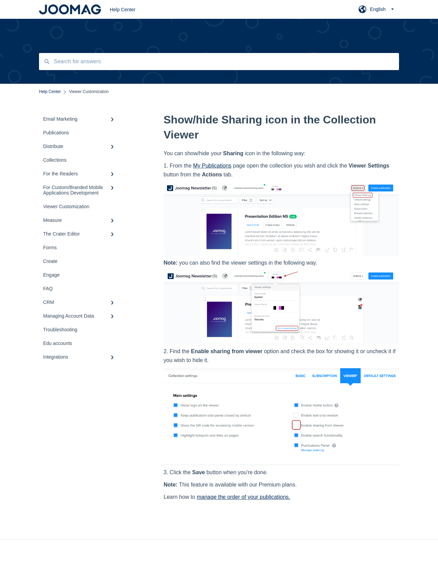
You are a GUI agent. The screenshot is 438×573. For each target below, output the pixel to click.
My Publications (212, 166)
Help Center (123, 9)
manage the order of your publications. (243, 497)
